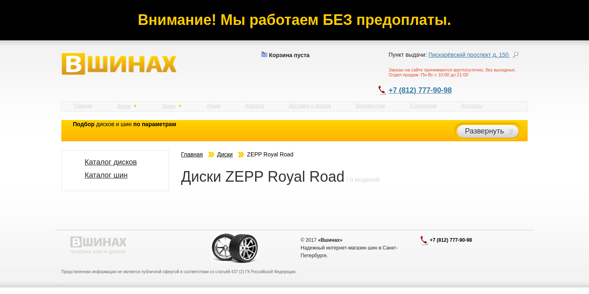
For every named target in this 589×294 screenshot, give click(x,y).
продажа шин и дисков (98, 251)
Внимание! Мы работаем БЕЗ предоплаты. (294, 19)
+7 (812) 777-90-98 (420, 90)
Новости (254, 106)
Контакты (472, 106)
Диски (127, 106)
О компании (423, 106)
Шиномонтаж (370, 106)
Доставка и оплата (309, 106)
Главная (83, 106)
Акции (213, 106)
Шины (172, 106)
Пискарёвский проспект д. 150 (469, 54)
